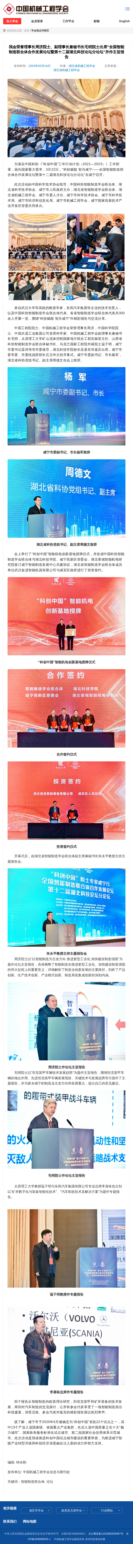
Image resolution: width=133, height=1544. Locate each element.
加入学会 (12, 21)
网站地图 (29, 1521)
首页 (26, 30)
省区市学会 (36, 1510)
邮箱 (97, 21)
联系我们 (10, 1521)
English (124, 21)
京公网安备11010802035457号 (105, 1533)
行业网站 (107, 1510)
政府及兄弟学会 (71, 1510)
